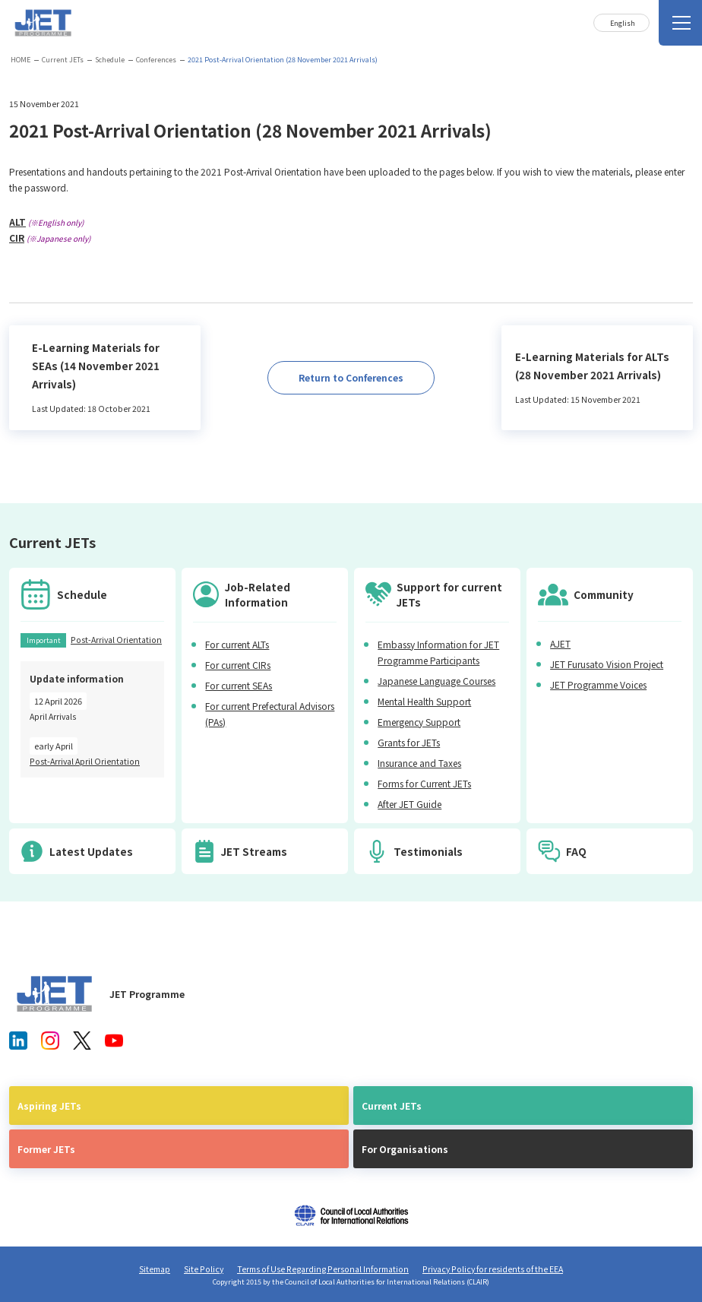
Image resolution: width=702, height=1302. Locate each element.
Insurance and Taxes (419, 762)
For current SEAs (238, 685)
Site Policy (203, 1269)
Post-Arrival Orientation (116, 639)
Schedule (110, 60)
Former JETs (46, 1148)
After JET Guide (409, 803)
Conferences (156, 60)
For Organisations (405, 1148)
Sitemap (154, 1269)
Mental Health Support (424, 701)
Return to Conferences (351, 377)
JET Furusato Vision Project (606, 663)
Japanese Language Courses (436, 680)
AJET (560, 643)
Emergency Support (419, 721)
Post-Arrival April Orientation (85, 761)
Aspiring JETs (49, 1105)
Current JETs (63, 60)
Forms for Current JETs (424, 783)
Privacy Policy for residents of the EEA (492, 1269)
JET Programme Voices (598, 684)
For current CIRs (237, 664)
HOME (20, 60)
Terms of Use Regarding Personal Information (323, 1269)
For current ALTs (237, 644)
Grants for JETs (409, 742)
